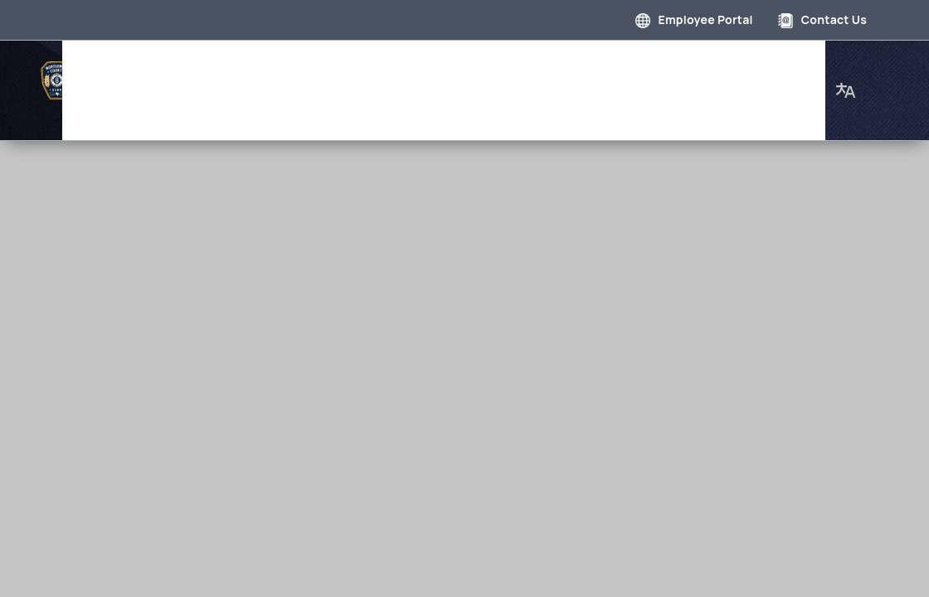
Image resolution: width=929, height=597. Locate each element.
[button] (846, 82)
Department (345, 61)
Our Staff (747, 61)
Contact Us (822, 19)
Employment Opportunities (607, 61)
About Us (170, 103)
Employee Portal (694, 19)
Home (159, 61)
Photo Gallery (451, 61)
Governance (242, 61)
